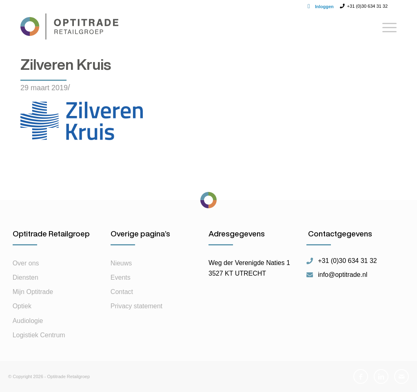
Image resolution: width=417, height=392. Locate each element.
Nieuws (121, 263)
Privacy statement (136, 306)
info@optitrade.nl (342, 275)
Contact (122, 291)
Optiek (22, 306)
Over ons (26, 263)
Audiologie (28, 320)
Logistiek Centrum (39, 335)
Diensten (25, 277)
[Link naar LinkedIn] (381, 376)
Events (121, 277)
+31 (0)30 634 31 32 (347, 261)
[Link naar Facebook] (360, 376)
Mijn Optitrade (33, 291)
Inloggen (324, 6)
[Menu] (387, 30)
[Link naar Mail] (401, 376)
